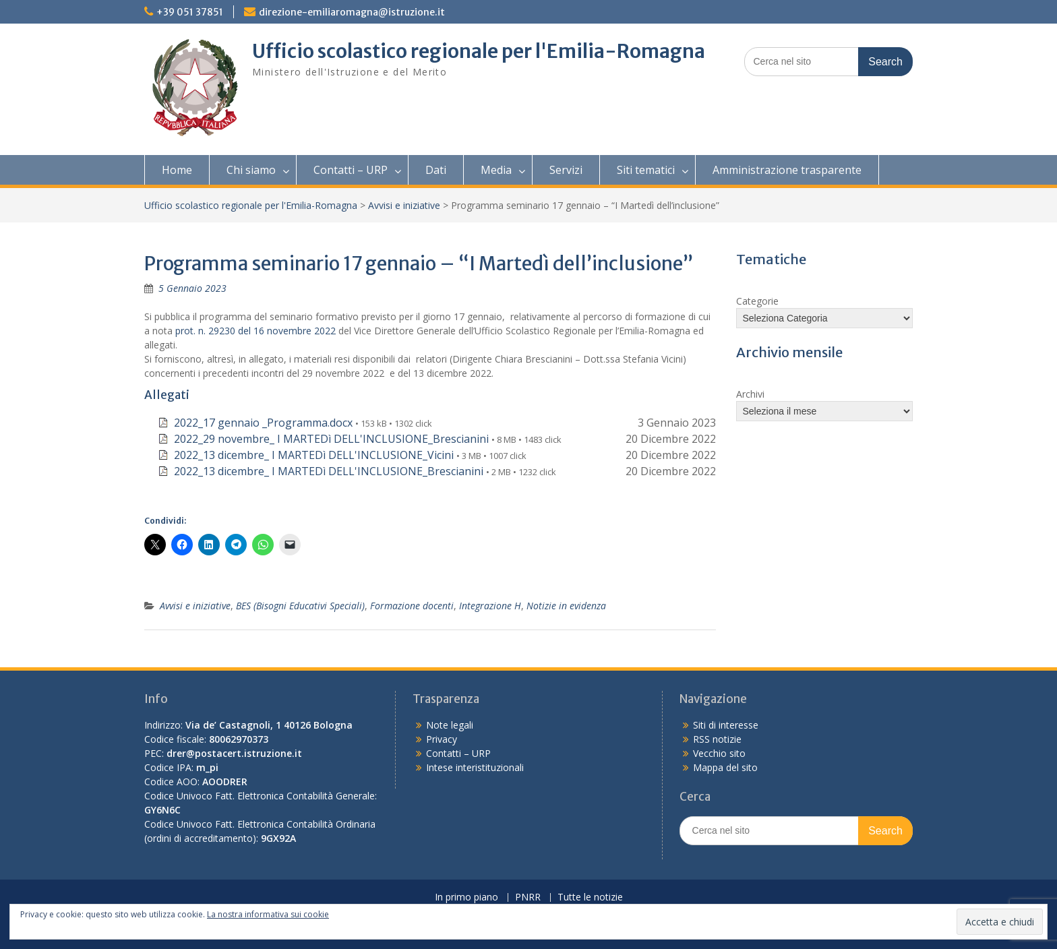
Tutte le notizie (590, 897)
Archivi (750, 394)
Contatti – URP (350, 169)
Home (177, 169)
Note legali (449, 724)
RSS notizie (717, 739)
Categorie (757, 301)
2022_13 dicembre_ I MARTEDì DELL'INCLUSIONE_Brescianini (328, 471)
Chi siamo (251, 169)
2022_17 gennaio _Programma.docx (263, 422)
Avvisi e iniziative (404, 205)
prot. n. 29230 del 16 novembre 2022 (255, 330)
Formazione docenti (412, 605)
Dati (435, 169)
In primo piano (466, 897)
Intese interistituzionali (475, 767)
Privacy (441, 739)
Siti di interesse (725, 724)
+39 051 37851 (189, 12)
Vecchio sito (719, 753)
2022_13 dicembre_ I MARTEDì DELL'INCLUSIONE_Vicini (314, 455)
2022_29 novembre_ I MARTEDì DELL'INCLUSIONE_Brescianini (331, 438)
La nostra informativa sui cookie (268, 914)
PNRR (528, 897)
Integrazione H (490, 605)
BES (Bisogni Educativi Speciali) (300, 605)
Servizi (565, 169)
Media (496, 169)
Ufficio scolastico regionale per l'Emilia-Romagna (478, 51)
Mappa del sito (725, 767)
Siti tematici (646, 169)
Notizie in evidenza (566, 605)
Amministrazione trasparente (787, 169)
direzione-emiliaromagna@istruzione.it (352, 12)
